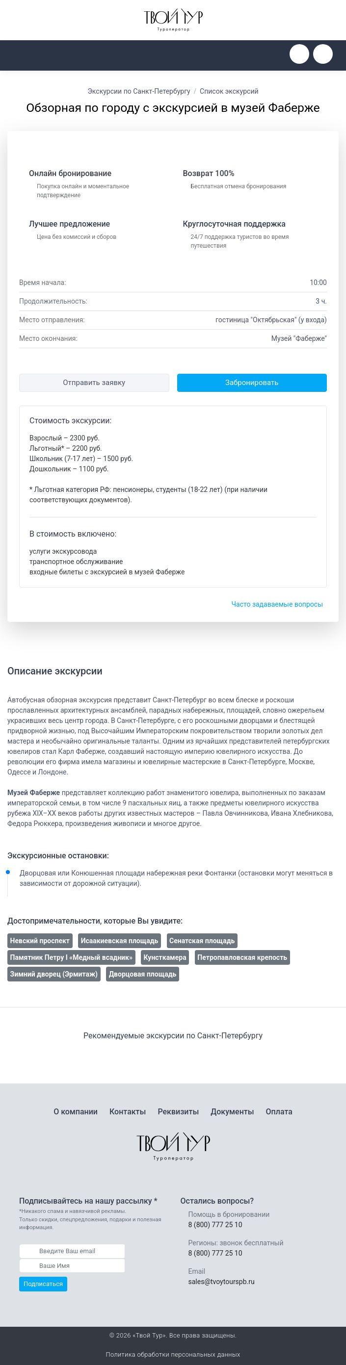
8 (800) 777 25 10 (215, 1225)
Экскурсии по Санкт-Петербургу (138, 91)
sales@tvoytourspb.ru (221, 1282)
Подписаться (43, 1284)
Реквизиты (178, 1111)
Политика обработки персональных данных (173, 1354)
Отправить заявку (94, 382)
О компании (75, 1111)
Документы (232, 1111)
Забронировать (251, 382)
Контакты (127, 1111)
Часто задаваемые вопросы (277, 604)
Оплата (279, 1111)
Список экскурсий (229, 91)
